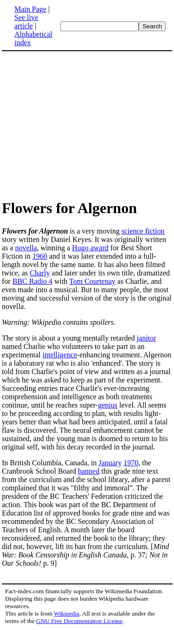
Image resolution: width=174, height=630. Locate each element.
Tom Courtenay (92, 281)
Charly (40, 273)
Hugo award (90, 248)
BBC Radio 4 (32, 281)
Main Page (30, 9)
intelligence (60, 355)
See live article (26, 21)
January (110, 463)
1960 (39, 256)
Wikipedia (66, 613)
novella (26, 248)
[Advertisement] (80, 125)
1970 (130, 463)
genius (107, 405)
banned (88, 471)
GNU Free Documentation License (79, 620)
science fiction (143, 231)
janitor (146, 338)
